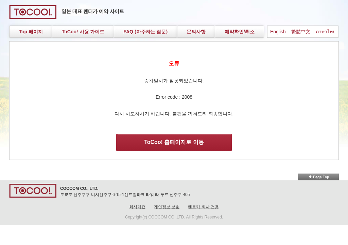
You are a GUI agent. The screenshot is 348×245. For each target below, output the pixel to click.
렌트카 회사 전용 (203, 207)
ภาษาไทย (325, 31)
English (278, 31)
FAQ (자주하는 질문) (145, 31)
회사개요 (137, 207)
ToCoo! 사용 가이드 (83, 31)
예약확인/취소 (240, 31)
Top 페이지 (31, 31)
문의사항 (196, 31)
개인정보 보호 (166, 207)
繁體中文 (300, 31)
